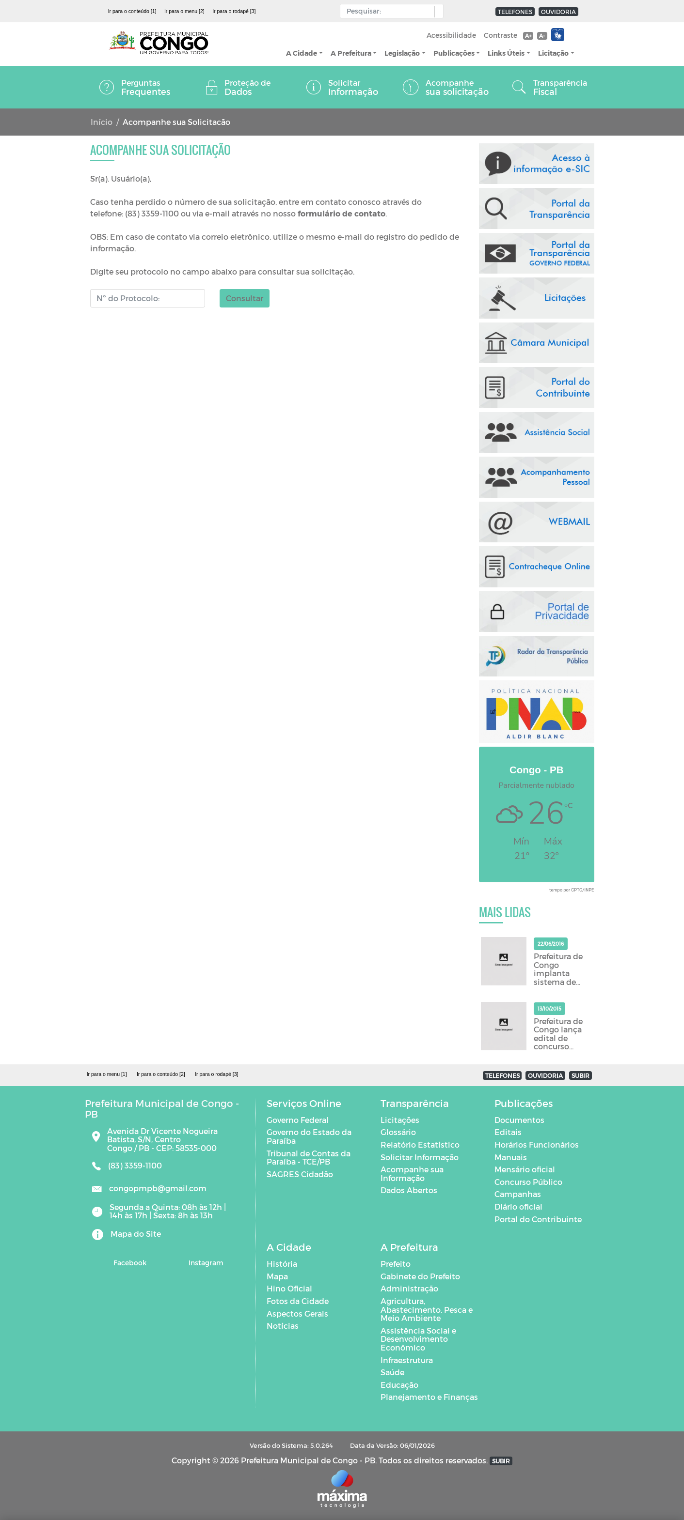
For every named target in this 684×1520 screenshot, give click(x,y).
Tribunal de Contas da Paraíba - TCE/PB (308, 1158)
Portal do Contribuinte (538, 1219)
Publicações (454, 53)
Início (101, 121)
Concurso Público (528, 1181)
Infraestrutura (407, 1360)
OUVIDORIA (558, 11)
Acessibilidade (451, 35)
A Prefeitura (351, 53)
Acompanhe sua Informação (412, 1173)
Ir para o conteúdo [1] (132, 11)
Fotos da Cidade (298, 1300)
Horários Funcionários (536, 1144)
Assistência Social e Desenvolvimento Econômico (418, 1339)
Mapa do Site (136, 1233)
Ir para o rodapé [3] (233, 11)
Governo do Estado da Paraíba (309, 1136)
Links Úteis (506, 53)
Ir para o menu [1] (107, 1074)
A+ (528, 35)
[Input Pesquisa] (389, 11)
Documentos (519, 1119)
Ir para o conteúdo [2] (161, 1074)
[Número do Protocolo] (147, 298)
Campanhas (517, 1193)
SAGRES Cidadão (300, 1174)
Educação (399, 1384)
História (282, 1263)
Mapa (277, 1276)
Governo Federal (298, 1119)
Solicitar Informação (420, 1157)
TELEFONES (515, 11)
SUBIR (580, 1075)
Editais (508, 1131)
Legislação (402, 53)
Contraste (500, 35)
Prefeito (396, 1263)
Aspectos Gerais (297, 1313)
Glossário (398, 1131)
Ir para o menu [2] (184, 11)
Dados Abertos (409, 1190)
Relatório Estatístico (420, 1144)
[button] (436, 11)
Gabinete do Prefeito (420, 1276)
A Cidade (301, 53)
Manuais (510, 1157)
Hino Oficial (289, 1288)
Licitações (400, 1119)
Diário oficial (518, 1206)
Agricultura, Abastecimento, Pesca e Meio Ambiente (427, 1309)
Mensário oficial (524, 1169)
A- (542, 35)
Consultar (244, 298)
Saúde (392, 1372)
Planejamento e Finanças (429, 1396)
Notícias (283, 1325)
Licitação (553, 53)
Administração (409, 1288)
